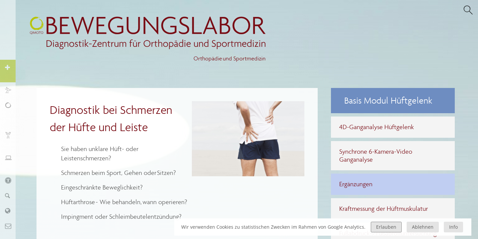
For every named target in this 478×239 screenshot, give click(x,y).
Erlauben (386, 227)
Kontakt (11, 226)
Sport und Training (11, 90)
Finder (11, 195)
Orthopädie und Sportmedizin (230, 58)
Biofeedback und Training (11, 138)
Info (453, 227)
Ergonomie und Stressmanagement (11, 161)
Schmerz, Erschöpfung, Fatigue (11, 112)
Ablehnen (423, 227)
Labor (11, 210)
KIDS (11, 180)
